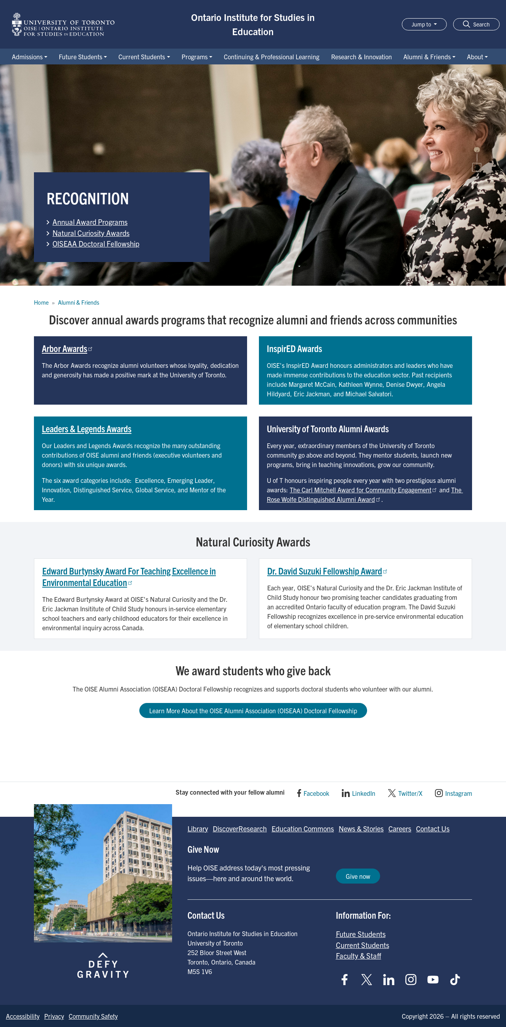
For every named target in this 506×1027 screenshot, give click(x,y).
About (475, 56)
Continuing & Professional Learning (271, 56)
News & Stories (361, 828)
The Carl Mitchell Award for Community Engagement (364, 490)
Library (197, 828)
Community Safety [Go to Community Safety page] (93, 1016)
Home (41, 302)
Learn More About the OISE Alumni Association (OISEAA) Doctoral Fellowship (253, 710)
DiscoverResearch (240, 828)
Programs (195, 56)
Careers (399, 828)
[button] (476, 24)
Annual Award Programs (89, 221)
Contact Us (433, 828)
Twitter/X (410, 793)
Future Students (80, 56)
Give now (358, 876)
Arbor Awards (68, 348)
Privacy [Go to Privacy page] (54, 1016)
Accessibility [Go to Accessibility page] (22, 1016)
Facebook (316, 793)
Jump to (422, 24)
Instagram (458, 793)
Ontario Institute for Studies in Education (253, 24)
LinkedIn (363, 793)
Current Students (141, 56)
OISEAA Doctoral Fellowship (95, 243)
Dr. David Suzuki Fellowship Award (327, 571)
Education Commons (303, 828)
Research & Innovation (361, 56)
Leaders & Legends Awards (86, 428)
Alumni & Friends (427, 56)
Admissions (27, 56)
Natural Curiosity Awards (90, 232)
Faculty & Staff (358, 955)
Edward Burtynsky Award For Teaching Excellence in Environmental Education (129, 576)
